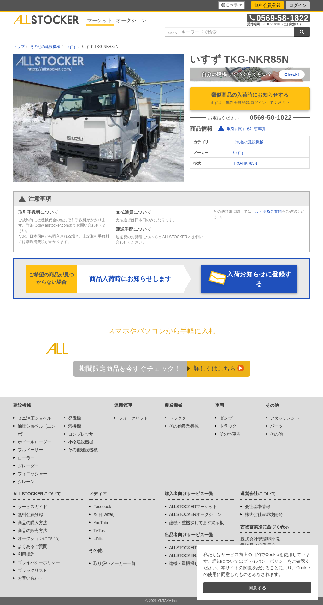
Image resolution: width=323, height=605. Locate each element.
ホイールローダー (34, 441)
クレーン (26, 481)
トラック (228, 426)
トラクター (179, 418)
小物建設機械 (80, 441)
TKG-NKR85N (245, 163)
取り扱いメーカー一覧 (114, 563)
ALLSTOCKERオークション (195, 514)
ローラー (26, 457)
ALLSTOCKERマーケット (193, 506)
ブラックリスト (32, 570)
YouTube (101, 522)
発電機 (74, 418)
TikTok (99, 530)
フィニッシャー (32, 473)
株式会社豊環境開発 (264, 514)
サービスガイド (32, 506)
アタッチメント (284, 418)
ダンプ (226, 418)
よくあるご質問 (268, 211)
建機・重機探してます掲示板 (196, 522)
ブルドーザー (30, 449)
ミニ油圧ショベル (34, 418)
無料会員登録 (267, 5)
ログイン (298, 5)
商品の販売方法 (32, 530)
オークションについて (39, 538)
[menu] (231, 5)
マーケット (99, 20)
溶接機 (74, 426)
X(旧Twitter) (103, 514)
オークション (131, 20)
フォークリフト (133, 418)
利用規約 (26, 554)
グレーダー (28, 465)
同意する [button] (257, 587)
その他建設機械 (82, 449)
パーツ (276, 426)
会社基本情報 (257, 506)
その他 (276, 433)
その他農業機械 (183, 426)
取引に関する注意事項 (246, 129)
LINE (97, 538)
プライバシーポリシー (39, 562)
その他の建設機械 (248, 142)
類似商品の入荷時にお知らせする (249, 99)
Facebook (102, 506)
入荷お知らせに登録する (259, 279)
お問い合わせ (30, 578)
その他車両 (230, 433)
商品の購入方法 (32, 522)
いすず (238, 153)
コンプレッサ (80, 433)
